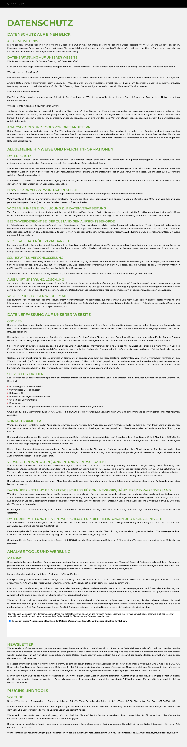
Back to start (17, 3)
